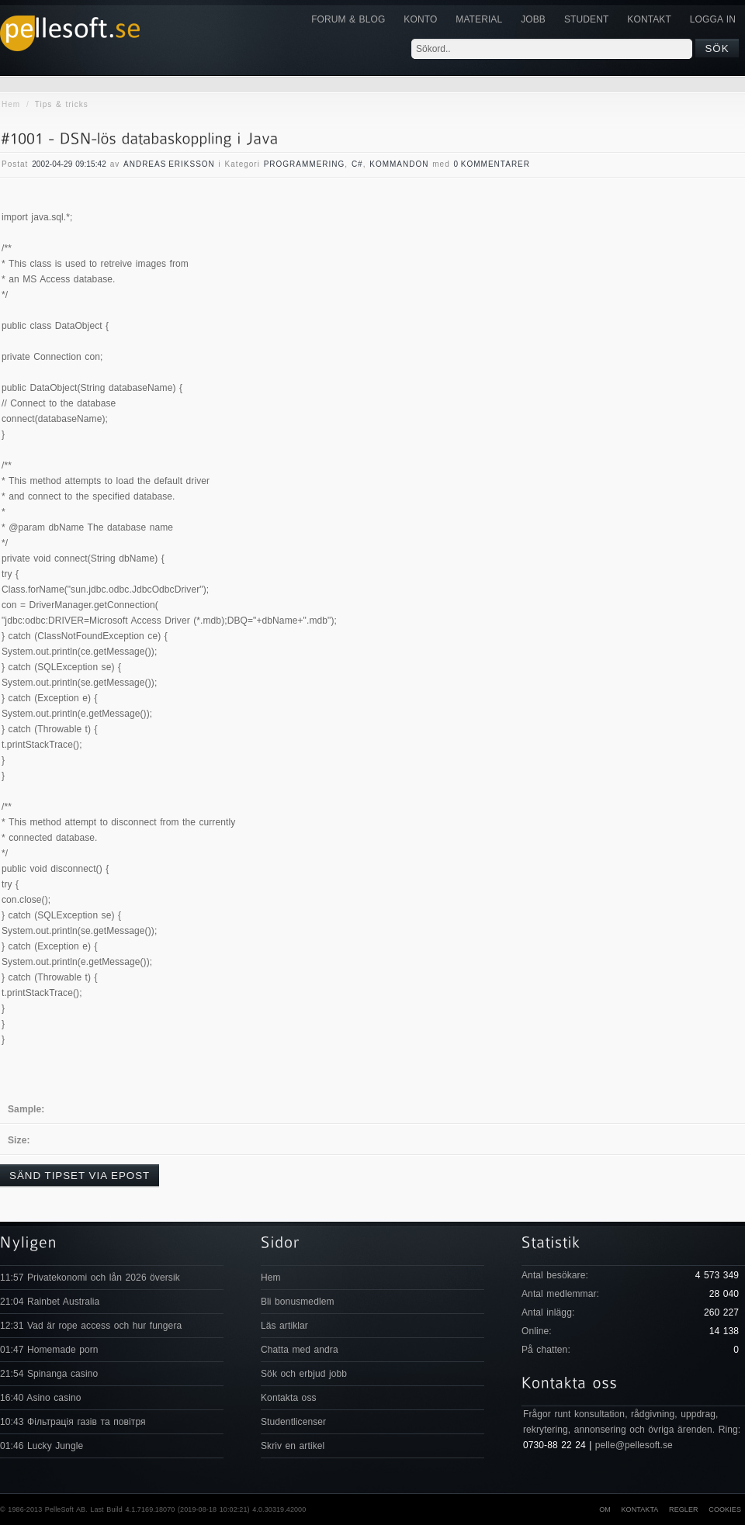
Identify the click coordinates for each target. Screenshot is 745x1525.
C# (357, 164)
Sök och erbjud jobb (304, 1373)
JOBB (533, 19)
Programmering (304, 164)
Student (586, 19)
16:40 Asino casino (40, 1397)
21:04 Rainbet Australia (49, 1301)
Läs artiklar (284, 1325)
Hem (11, 104)
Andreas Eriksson (169, 164)
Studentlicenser (293, 1421)
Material (479, 19)
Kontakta (639, 1509)
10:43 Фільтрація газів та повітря (73, 1421)
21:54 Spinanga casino (49, 1373)
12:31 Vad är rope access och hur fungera (91, 1325)
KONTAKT (648, 19)
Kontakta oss (289, 1397)
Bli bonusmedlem (297, 1301)
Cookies (725, 1509)
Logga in (713, 19)
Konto (420, 19)
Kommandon (398, 164)
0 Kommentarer (492, 164)
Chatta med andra (299, 1349)
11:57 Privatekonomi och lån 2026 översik (90, 1277)
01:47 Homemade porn (49, 1349)
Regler (683, 1509)
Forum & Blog (348, 19)
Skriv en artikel (292, 1445)
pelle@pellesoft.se (634, 1445)
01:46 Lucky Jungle (41, 1445)
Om (605, 1509)
